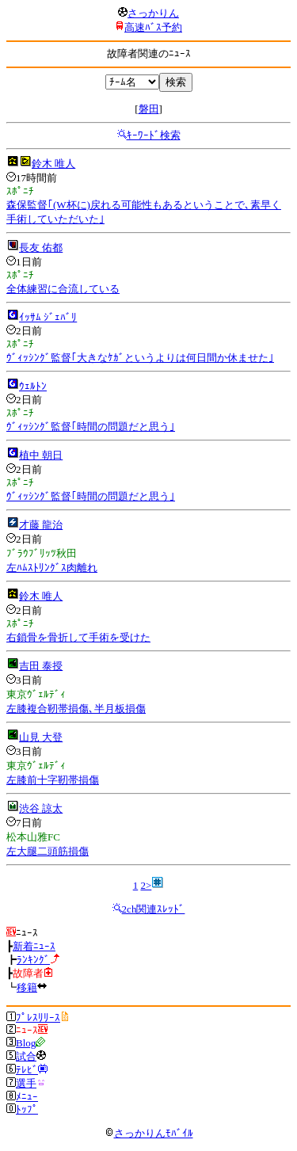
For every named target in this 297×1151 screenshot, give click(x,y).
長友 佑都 (41, 247)
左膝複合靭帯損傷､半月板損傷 (76, 709)
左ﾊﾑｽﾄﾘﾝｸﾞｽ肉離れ (51, 568)
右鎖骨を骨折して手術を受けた (78, 637)
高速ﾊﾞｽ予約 (153, 27)
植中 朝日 (41, 455)
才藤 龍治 (41, 525)
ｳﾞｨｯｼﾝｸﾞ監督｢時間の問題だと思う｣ (90, 427)
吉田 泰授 (41, 666)
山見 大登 (41, 737)
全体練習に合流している (63, 289)
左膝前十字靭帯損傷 (52, 780)
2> (145, 885)
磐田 (149, 109)
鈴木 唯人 (53, 164)
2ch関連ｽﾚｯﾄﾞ (153, 909)
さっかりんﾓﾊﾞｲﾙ (149, 1133)
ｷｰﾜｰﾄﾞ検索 (154, 135)
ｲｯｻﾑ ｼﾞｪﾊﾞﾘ (48, 317)
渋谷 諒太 (41, 808)
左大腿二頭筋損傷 (47, 851)
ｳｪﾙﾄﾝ (33, 386)
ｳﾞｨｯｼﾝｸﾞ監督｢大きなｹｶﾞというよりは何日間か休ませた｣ (140, 358)
